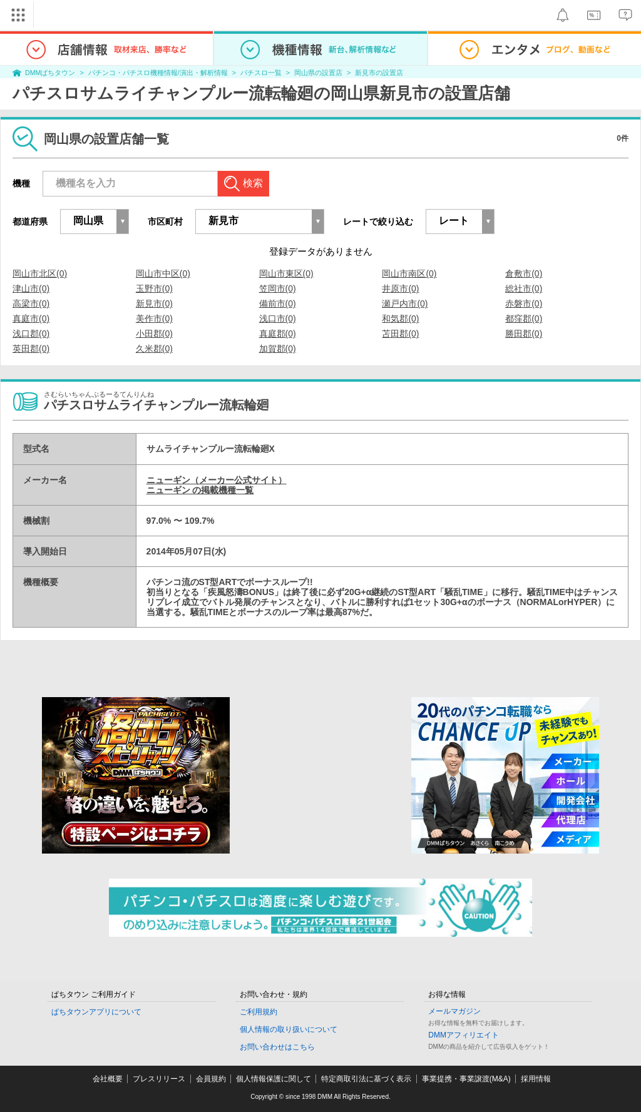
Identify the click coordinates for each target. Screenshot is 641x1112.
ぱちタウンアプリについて (96, 1011)
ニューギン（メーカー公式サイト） (216, 480)
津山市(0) (31, 288)
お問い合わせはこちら (277, 1047)
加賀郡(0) (277, 348)
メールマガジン (454, 1011)
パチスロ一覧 (261, 72)
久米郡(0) (154, 348)
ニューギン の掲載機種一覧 (200, 490)
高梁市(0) (31, 303)
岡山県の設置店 (318, 72)
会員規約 (211, 1078)
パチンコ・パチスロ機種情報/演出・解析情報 (158, 72)
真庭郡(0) (277, 333)
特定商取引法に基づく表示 (366, 1078)
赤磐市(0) (523, 303)
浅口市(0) (277, 318)
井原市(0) (400, 288)
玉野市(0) (154, 288)
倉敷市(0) (523, 273)
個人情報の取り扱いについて (288, 1029)
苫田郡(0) (400, 333)
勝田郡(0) (523, 333)
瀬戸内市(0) (405, 303)
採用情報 (536, 1078)
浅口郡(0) (31, 333)
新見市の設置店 (379, 72)
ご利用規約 (258, 1011)
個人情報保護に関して (273, 1078)
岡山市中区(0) (163, 273)
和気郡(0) (400, 318)
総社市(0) (523, 288)
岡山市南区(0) (409, 273)
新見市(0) (154, 303)
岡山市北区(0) (40, 273)
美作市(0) (154, 318)
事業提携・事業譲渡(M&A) (466, 1078)
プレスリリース (159, 1078)
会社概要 (108, 1078)
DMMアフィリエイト (463, 1035)
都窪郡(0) (523, 318)
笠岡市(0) (277, 288)
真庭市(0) (31, 318)
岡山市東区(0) (286, 273)
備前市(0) (277, 303)
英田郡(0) (31, 348)
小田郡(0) (154, 333)
